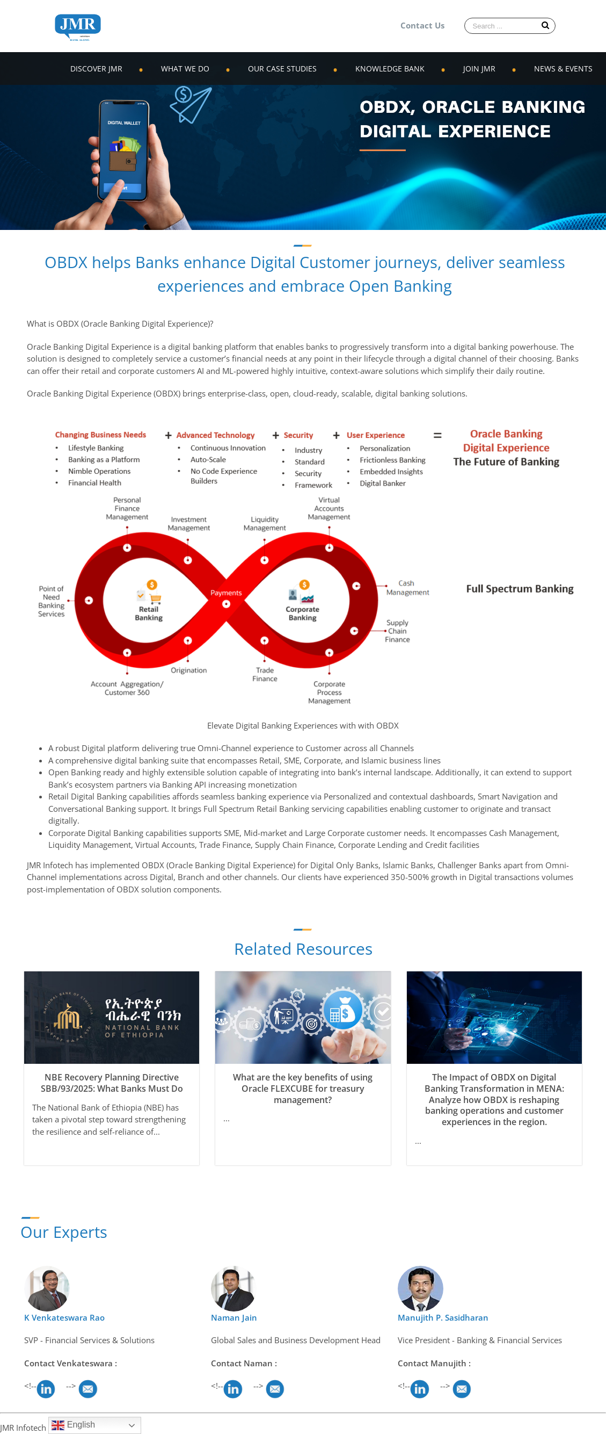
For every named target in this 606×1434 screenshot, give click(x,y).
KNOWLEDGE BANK (390, 68)
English (73, 1425)
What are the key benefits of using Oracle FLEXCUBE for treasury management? (303, 1088)
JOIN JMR (479, 68)
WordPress (154, 1427)
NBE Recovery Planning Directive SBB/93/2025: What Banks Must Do (112, 1082)
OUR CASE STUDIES (282, 68)
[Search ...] (510, 26)
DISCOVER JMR (96, 68)
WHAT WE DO (185, 68)
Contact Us (422, 25)
